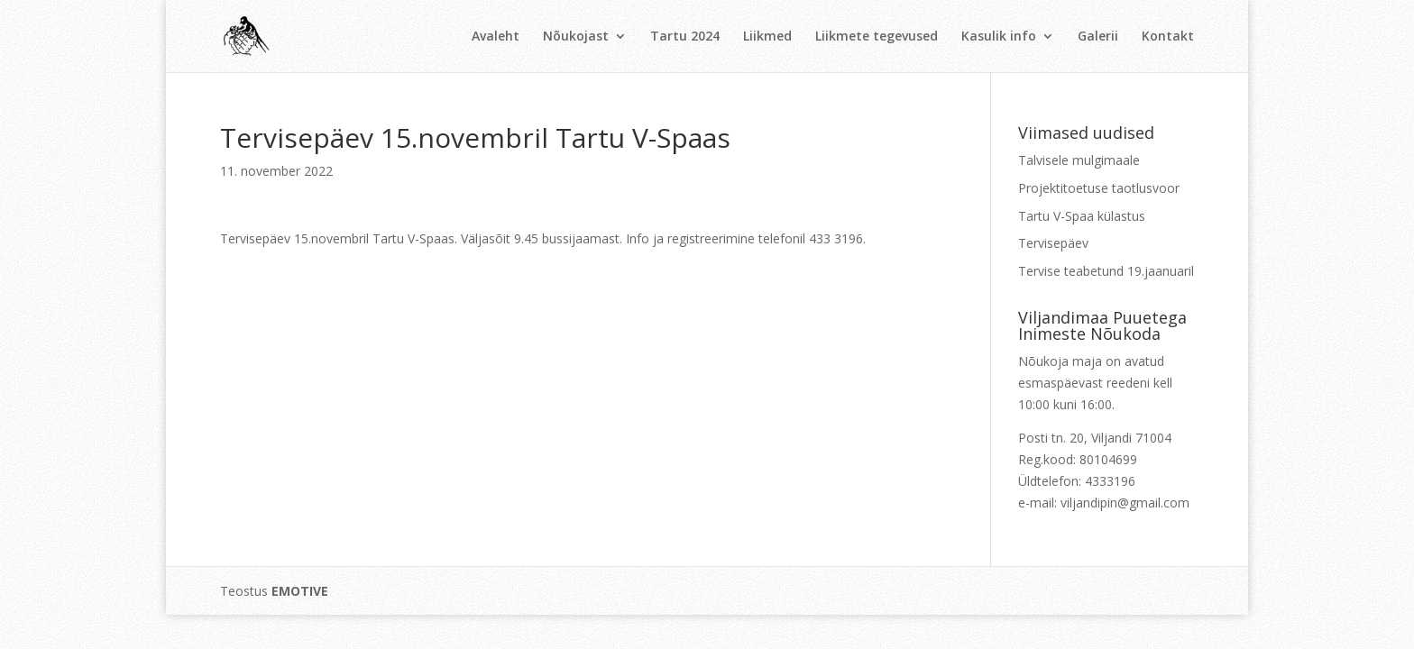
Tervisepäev (1053, 242)
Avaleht (495, 37)
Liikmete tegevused (876, 37)
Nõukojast (576, 37)
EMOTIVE (299, 590)
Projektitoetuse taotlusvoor (1099, 188)
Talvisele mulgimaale (1079, 160)
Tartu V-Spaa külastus (1081, 215)
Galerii (1098, 37)
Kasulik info (998, 37)
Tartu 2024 (685, 37)
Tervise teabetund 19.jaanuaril (1106, 270)
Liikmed (767, 37)
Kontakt (1168, 37)
